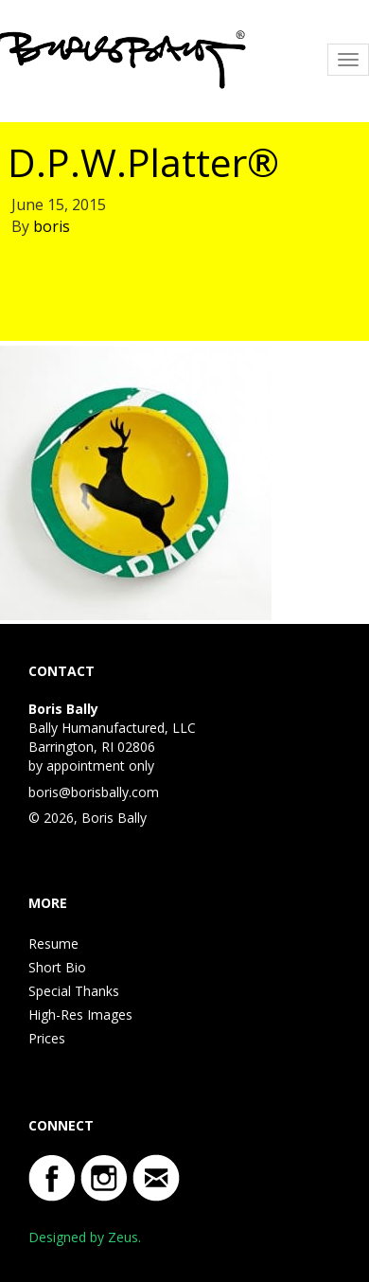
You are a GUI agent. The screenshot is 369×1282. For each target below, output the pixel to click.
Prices (46, 1038)
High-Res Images (80, 1015)
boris (51, 226)
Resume (53, 944)
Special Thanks (73, 991)
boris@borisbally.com (93, 792)
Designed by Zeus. (84, 1237)
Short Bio (57, 967)
